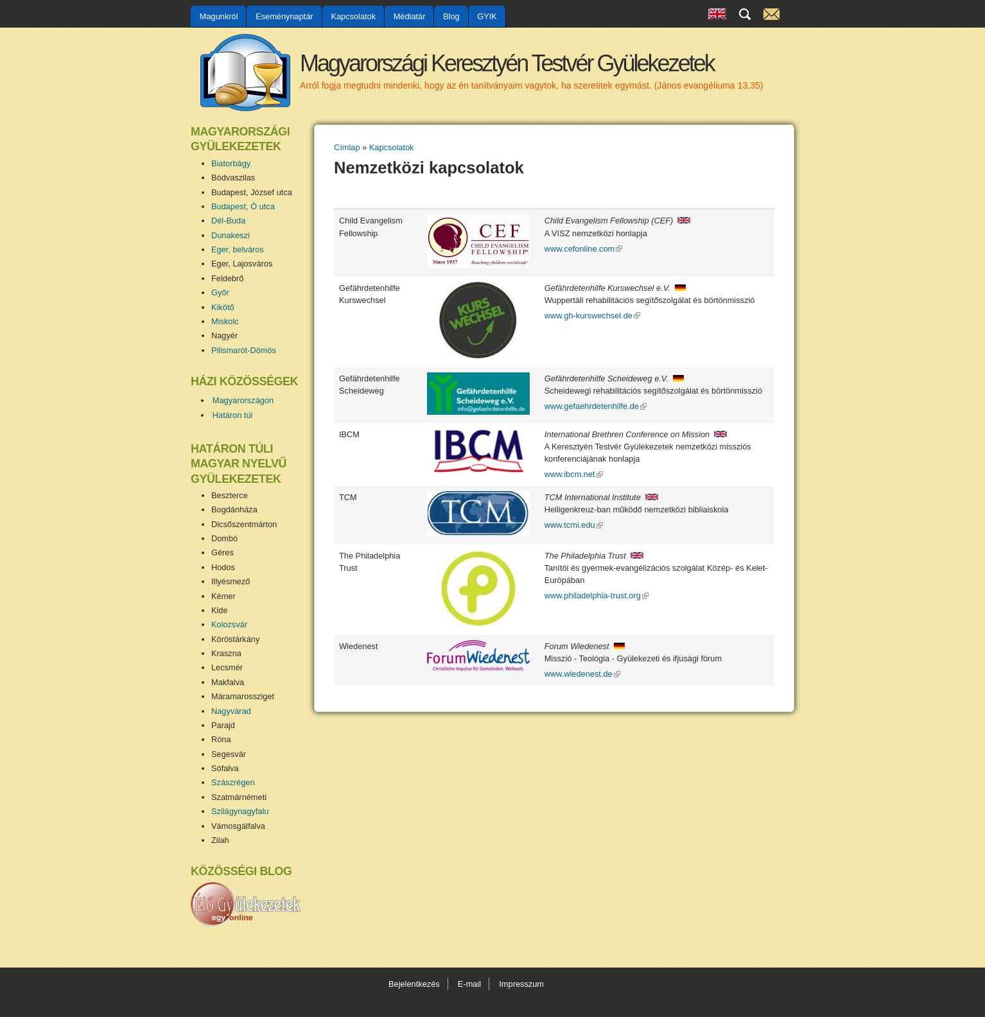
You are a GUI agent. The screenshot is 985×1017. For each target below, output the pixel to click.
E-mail (469, 984)
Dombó (224, 538)
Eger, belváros (237, 249)
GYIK (487, 16)
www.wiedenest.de (582, 674)
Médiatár (410, 16)
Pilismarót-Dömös (243, 350)
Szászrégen (233, 782)
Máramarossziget (242, 696)
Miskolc (225, 321)
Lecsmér (227, 667)
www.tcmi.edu (574, 525)
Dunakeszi (230, 235)
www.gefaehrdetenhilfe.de (596, 406)
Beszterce (229, 495)
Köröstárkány (235, 639)
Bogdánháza (234, 509)
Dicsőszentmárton (244, 524)
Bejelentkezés (414, 984)
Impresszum (521, 984)
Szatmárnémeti (238, 797)
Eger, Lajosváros (241, 263)
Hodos (223, 567)
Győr (220, 292)
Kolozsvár (229, 624)
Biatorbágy (230, 163)
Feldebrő (227, 278)
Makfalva (227, 682)
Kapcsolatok (353, 16)
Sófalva (225, 768)
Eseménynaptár (284, 16)
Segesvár (228, 754)
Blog (451, 16)
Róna (221, 739)
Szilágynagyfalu (240, 811)
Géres (222, 552)
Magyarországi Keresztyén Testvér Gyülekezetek (507, 63)
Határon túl (233, 415)
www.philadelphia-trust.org (597, 595)
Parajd (223, 725)
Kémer (223, 596)
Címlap (347, 147)
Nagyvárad (231, 711)
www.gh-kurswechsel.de (592, 315)
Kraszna (226, 653)
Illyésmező (230, 581)
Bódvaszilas (233, 177)
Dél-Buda (228, 220)
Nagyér (224, 335)
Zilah (220, 840)
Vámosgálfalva (238, 826)
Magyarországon (243, 400)
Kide (219, 610)
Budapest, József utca (251, 192)
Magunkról (219, 16)
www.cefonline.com (584, 249)
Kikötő (222, 307)
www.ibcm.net (574, 474)
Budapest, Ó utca (243, 206)
